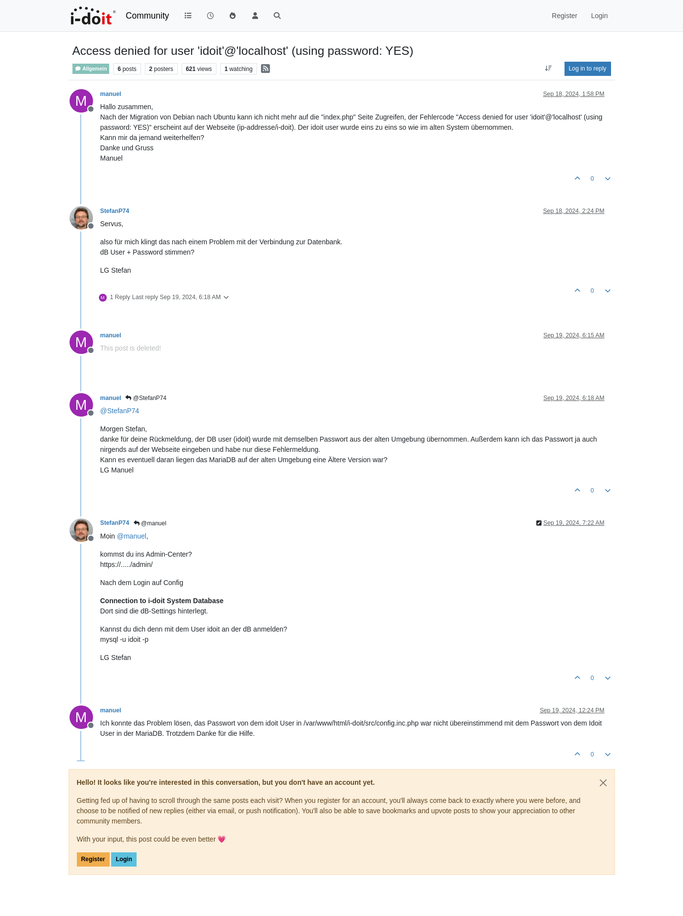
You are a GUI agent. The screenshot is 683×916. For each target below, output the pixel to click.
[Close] (603, 783)
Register (93, 859)
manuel (110, 94)
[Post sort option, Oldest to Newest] (548, 68)
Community (147, 16)
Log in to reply (588, 68)
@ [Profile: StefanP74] (120, 411)
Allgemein (91, 69)
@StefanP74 (145, 398)
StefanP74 (114, 211)
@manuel (150, 523)
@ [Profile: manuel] (131, 536)
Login (124, 859)
